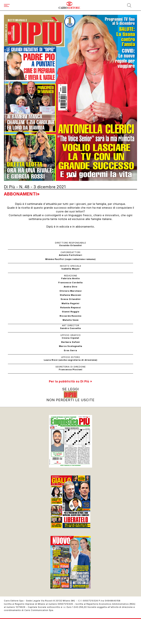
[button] (66, 176)
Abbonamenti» (22, 193)
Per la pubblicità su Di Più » (70, 381)
